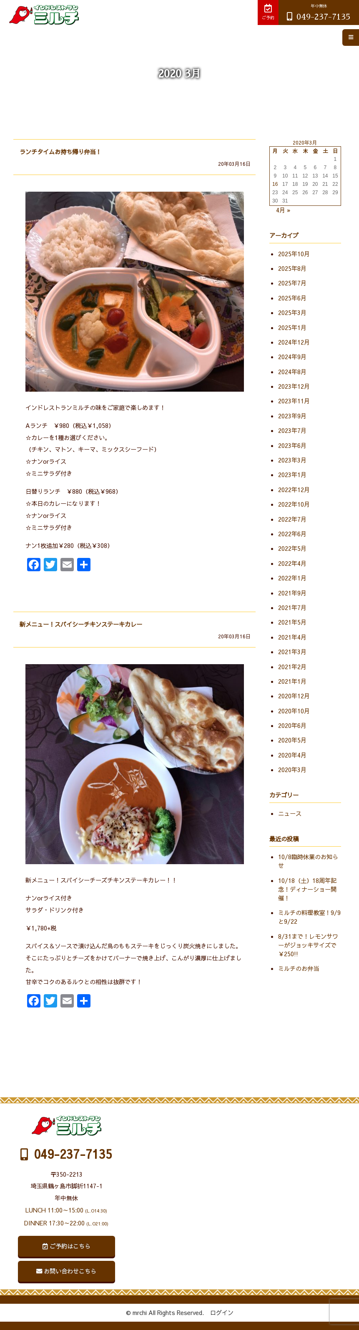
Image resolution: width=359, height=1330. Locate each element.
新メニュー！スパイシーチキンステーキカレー (81, 624)
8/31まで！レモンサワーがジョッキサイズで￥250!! (308, 945)
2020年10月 (294, 711)
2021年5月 (292, 622)
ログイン (221, 1312)
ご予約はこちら (66, 1246)
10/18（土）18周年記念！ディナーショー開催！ (307, 889)
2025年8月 (292, 268)
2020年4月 (292, 755)
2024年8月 (292, 372)
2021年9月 (292, 593)
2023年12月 (294, 386)
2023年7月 (292, 430)
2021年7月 (292, 607)
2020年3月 (292, 769)
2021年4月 (292, 637)
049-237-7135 (319, 12)
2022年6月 (292, 534)
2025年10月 (294, 254)
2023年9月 (292, 416)
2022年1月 (292, 578)
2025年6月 (292, 298)
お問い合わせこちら (66, 1271)
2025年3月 (292, 312)
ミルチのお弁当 (298, 968)
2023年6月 (292, 445)
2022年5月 (292, 548)
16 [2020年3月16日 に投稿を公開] (275, 184)
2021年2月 (292, 666)
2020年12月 (294, 696)
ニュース (289, 813)
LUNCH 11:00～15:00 (66, 1210)
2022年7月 (292, 519)
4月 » (283, 210)
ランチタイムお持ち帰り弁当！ (60, 152)
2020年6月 (292, 725)
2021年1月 (292, 681)
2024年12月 (294, 342)
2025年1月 (292, 327)
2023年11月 (294, 401)
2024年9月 (292, 356)
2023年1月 (292, 474)
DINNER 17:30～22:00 (66, 1223)
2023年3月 (292, 460)
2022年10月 (294, 504)
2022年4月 (292, 563)
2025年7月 (292, 283)
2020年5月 (292, 740)
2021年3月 (292, 652)
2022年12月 (294, 489)
